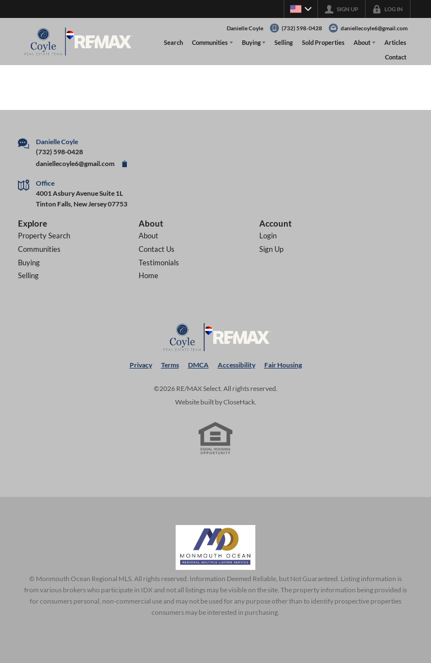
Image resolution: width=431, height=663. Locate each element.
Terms (170, 365)
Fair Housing (283, 365)
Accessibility (236, 365)
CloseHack (239, 402)
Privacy (141, 365)
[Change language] (301, 9)
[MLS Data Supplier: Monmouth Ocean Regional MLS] (215, 547)
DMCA (198, 365)
